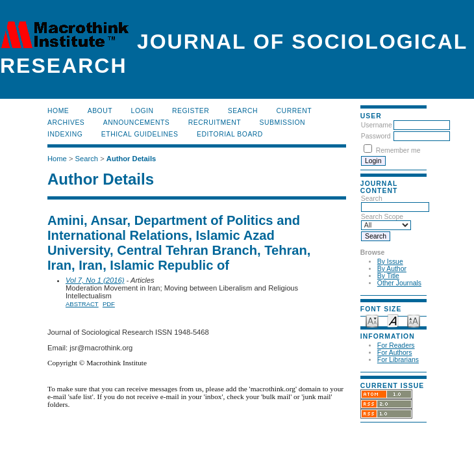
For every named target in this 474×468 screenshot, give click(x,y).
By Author (391, 268)
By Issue (390, 261)
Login (142, 110)
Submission (282, 122)
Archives (65, 122)
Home (58, 110)
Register (190, 110)
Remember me (398, 150)
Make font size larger (413, 320)
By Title (388, 276)
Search (243, 110)
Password (376, 136)
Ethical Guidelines (140, 134)
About (100, 110)
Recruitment (214, 122)
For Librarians (398, 359)
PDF (109, 303)
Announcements (136, 122)
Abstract (82, 303)
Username (376, 125)
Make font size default (392, 320)
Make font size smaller (372, 320)
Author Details (131, 158)
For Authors (394, 352)
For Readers (396, 345)
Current (294, 110)
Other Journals (399, 283)
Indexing (64, 134)
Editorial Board (230, 134)
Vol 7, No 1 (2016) (95, 280)
